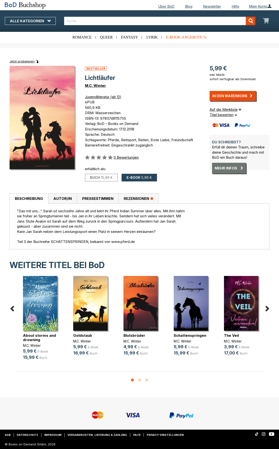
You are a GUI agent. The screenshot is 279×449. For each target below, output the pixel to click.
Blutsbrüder (134, 335)
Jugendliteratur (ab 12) (103, 97)
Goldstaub (82, 335)
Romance (82, 37)
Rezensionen (139, 198)
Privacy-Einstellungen (165, 435)
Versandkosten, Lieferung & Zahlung (97, 435)
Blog (188, 6)
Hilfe (235, 6)
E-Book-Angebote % (186, 37)
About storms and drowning (39, 337)
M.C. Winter (95, 85)
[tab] (29, 198)
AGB (8, 435)
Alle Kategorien (30, 21)
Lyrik (152, 37)
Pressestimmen (97, 198)
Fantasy (129, 37)
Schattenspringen (190, 335)
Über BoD (166, 6)
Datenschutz (27, 435)
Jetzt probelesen (22, 61)
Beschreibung (29, 198)
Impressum (52, 435)
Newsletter (212, 6)
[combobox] (159, 21)
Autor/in (62, 198)
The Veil (231, 335)
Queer (106, 37)
